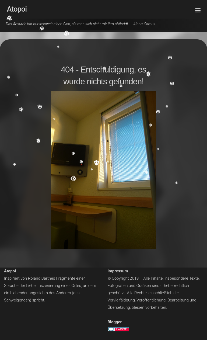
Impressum (118, 271)
